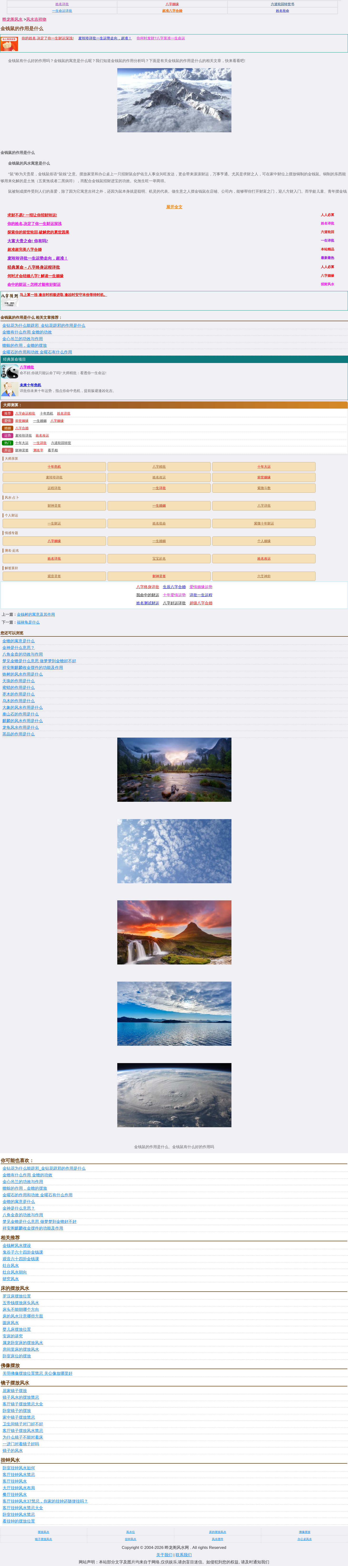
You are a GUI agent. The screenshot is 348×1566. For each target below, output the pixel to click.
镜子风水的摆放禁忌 (21, 1397)
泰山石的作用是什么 (20, 714)
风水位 (130, 1532)
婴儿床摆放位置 (17, 1329)
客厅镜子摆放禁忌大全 (23, 1404)
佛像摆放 (304, 1532)
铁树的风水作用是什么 (22, 674)
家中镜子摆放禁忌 (19, 1417)
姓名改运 (42, 435)
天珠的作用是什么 (18, 681)
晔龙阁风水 (12, 19)
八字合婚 (22, 428)
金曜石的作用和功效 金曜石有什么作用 (37, 352)
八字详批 (264, 505)
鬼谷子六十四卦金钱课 (23, 1252)
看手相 (53, 450)
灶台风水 (11, 1265)
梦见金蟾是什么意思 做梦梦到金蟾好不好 (39, 661)
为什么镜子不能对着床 (23, 1437)
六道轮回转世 (61, 443)
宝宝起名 (159, 558)
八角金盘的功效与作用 (22, 654)
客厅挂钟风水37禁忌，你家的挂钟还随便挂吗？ (45, 1501)
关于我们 (164, 1555)
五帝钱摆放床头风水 (21, 1303)
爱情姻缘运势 (201, 587)
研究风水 (11, 1279)
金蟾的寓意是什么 (18, 641)
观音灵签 (54, 576)
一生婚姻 (40, 421)
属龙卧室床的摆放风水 (23, 1343)
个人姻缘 (264, 541)
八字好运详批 (174, 603)
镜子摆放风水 (43, 1539)
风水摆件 (217, 1539)
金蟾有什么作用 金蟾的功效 (27, 332)
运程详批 (54, 488)
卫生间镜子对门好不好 (23, 1424)
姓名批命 (159, 523)
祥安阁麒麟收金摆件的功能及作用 (32, 667)
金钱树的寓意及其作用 (36, 614)
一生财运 (54, 523)
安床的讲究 (13, 1336)
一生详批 (40, 443)
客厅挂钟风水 (15, 1481)
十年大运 (22, 443)
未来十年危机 (30, 385)
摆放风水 (43, 1532)
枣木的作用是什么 (18, 694)
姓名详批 (63, 413)
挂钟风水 (130, 1539)
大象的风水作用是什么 (22, 707)
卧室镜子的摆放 (17, 1410)
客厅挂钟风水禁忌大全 (23, 1508)
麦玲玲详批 (23, 435)
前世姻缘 (22, 421)
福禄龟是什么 (28, 622)
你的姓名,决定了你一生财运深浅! (48, 38)
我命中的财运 (147, 595)
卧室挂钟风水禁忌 (19, 1514)
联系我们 (184, 1555)
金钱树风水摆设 (17, 1245)
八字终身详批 (147, 587)
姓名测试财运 (147, 603)
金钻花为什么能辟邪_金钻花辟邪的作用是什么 (43, 325)
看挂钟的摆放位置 (19, 1521)
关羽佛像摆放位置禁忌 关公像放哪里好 (38, 1373)
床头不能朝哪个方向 (21, 1309)
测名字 (38, 450)
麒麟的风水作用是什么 (22, 721)
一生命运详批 (62, 11)
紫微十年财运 (264, 523)
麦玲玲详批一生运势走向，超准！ (105, 38)
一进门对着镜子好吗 (21, 1444)
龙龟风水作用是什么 (20, 727)
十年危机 (46, 413)
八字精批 (27, 367)
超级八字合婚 (201, 603)
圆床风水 (11, 1323)
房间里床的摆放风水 (21, 1349)
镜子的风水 (13, 1450)
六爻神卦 (264, 576)
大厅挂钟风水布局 (19, 1488)
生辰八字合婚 (174, 587)
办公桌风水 (305, 1539)
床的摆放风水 (217, 1532)
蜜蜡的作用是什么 (18, 687)
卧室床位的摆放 (17, 1356)
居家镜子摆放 (15, 1391)
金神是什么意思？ (18, 647)
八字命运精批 (25, 413)
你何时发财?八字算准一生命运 (161, 38)
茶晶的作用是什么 (18, 734)
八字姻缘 (57, 421)
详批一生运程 (201, 595)
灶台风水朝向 (15, 1272)
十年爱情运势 (174, 595)
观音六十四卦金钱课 (21, 1259)
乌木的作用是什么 (18, 701)
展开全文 (174, 207)
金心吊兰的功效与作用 (22, 339)
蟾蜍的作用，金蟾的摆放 (24, 345)
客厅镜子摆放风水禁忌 (23, 1430)
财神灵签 (22, 450)
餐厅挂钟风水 (15, 1494)
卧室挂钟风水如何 (19, 1468)
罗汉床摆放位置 (17, 1296)
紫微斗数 (264, 488)
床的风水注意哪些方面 (23, 1316)
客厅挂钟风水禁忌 (19, 1474)
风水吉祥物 (36, 19)
